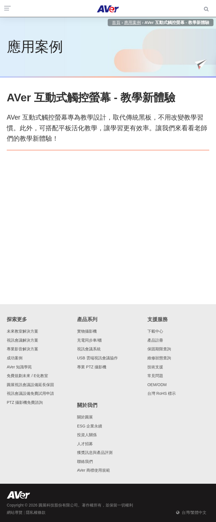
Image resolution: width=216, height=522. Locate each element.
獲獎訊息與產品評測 (94, 452)
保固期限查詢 (159, 349)
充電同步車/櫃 (89, 340)
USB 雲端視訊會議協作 (97, 358)
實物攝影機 (87, 331)
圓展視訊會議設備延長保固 (30, 384)
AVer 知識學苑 (19, 367)
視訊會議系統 (89, 349)
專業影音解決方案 (22, 349)
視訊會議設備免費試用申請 (30, 393)
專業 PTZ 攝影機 (91, 367)
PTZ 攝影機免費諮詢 (25, 402)
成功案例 (14, 358)
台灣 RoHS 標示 (161, 393)
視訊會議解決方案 (22, 340)
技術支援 (155, 367)
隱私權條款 (36, 512)
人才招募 (85, 444)
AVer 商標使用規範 (93, 470)
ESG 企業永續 (89, 426)
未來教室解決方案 (22, 331)
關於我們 (87, 405)
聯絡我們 (85, 461)
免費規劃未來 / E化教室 (27, 375)
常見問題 (155, 375)
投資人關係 (87, 435)
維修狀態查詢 (159, 358)
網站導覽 (14, 512)
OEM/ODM (156, 384)
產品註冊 (155, 340)
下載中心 (155, 331)
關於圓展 (85, 417)
